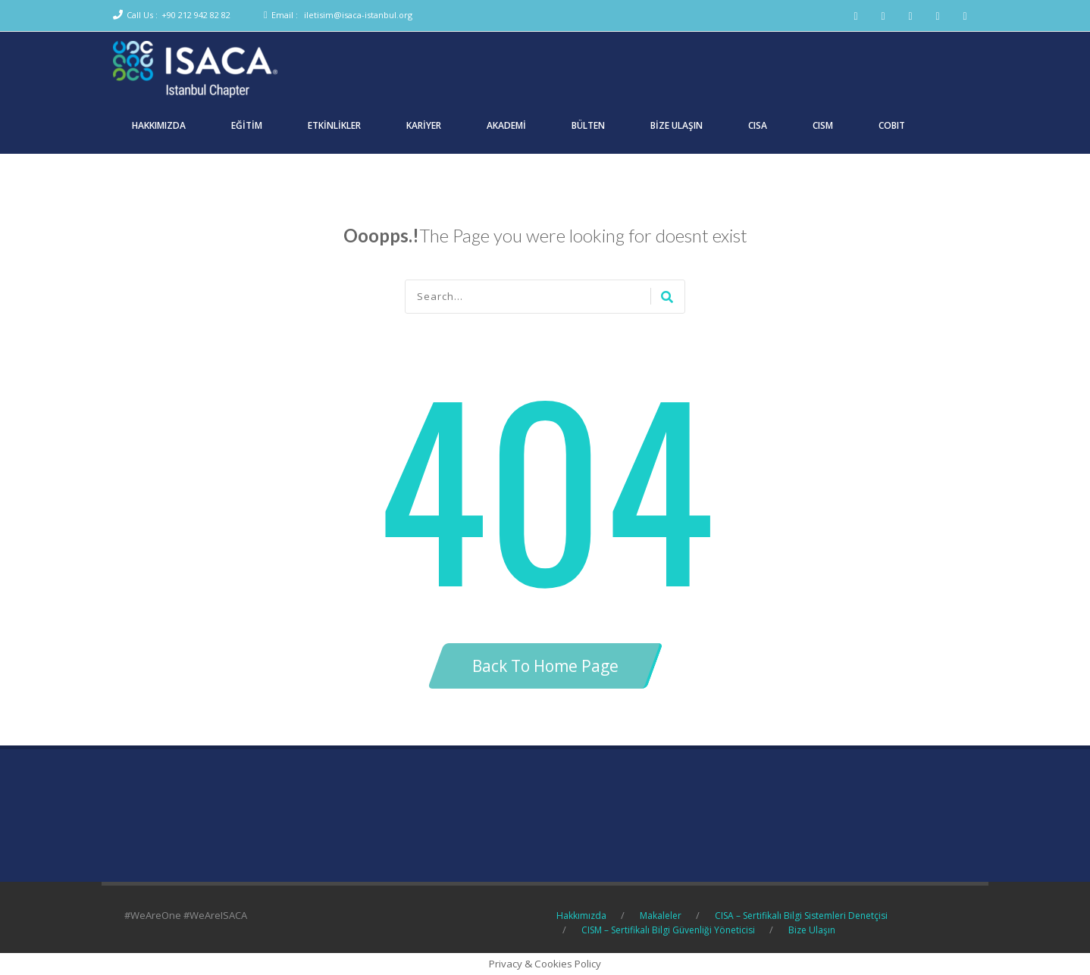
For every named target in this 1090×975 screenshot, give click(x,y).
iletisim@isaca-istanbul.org (358, 14)
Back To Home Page (545, 666)
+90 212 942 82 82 (195, 14)
